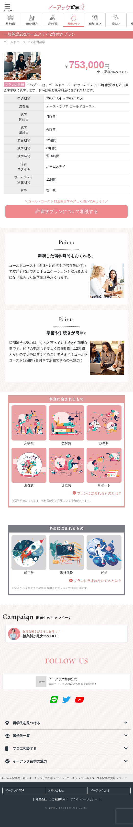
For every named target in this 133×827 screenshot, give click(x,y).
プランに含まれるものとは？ (97, 493)
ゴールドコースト (67, 778)
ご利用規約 (58, 799)
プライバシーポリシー (83, 799)
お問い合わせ (54, 790)
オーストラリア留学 (41, 778)
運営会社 (41, 799)
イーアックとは (98, 790)
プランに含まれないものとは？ (95, 581)
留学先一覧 (19, 778)
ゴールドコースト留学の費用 (98, 778)
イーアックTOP (13, 790)
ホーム (5, 778)
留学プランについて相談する (66, 211)
